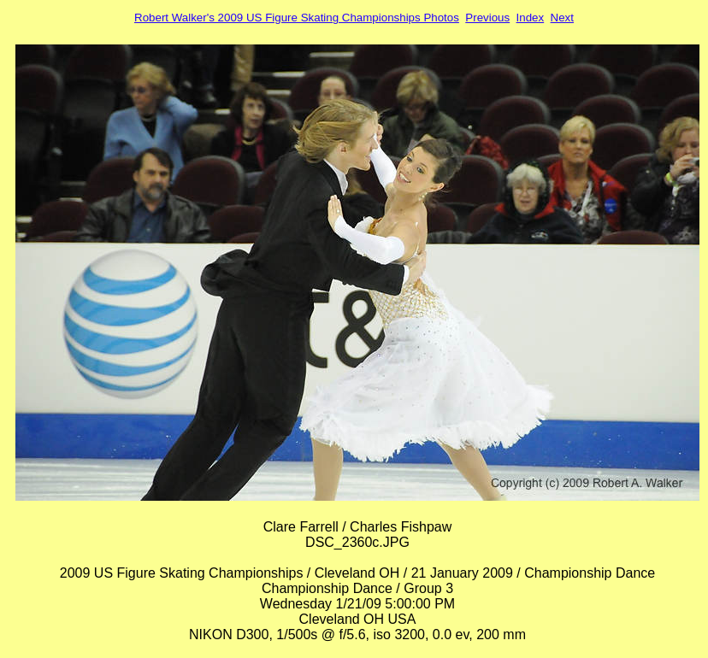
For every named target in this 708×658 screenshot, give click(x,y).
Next (562, 17)
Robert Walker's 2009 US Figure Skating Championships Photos (296, 17)
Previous (487, 17)
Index (530, 17)
